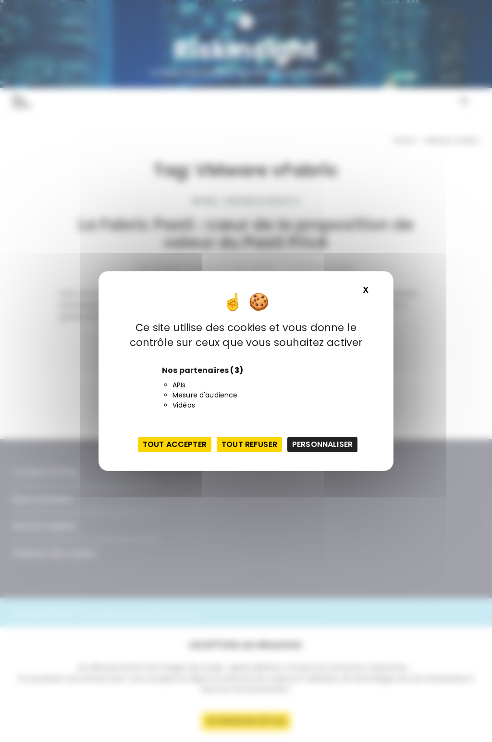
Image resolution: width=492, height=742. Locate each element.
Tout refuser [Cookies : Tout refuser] (249, 444)
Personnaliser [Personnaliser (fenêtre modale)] (322, 444)
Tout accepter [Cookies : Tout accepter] (175, 444)
